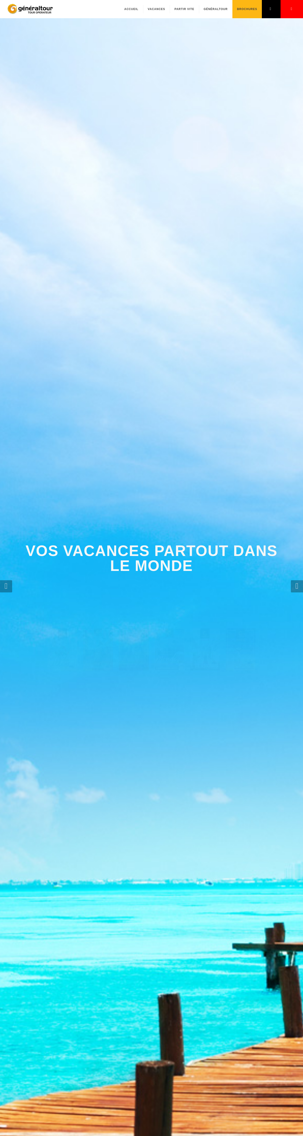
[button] (6, 586)
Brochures (247, 9)
